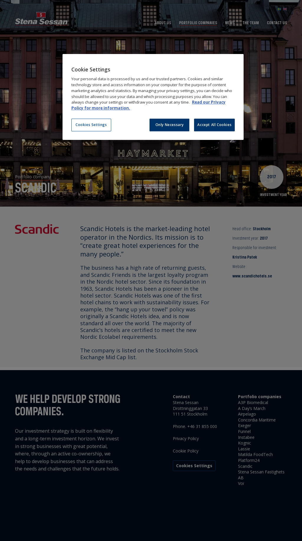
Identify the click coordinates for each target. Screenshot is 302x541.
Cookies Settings (91, 124)
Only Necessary (169, 124)
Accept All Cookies (214, 124)
